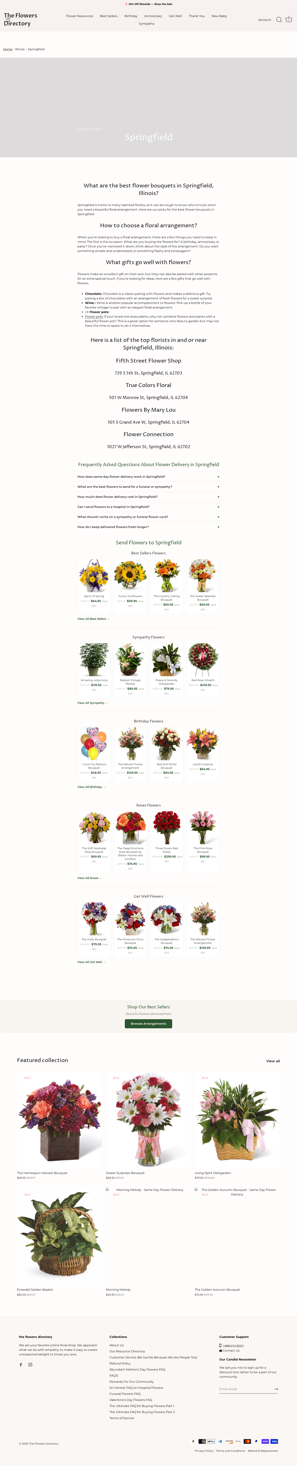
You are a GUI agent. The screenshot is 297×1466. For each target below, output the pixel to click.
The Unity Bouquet (94, 939)
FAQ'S (113, 1375)
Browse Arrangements (148, 1023)
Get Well (175, 16)
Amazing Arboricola (94, 680)
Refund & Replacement (263, 1450)
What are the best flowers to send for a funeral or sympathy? (124, 487)
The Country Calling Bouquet (166, 597)
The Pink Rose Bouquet (203, 850)
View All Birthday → (91, 787)
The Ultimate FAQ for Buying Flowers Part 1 (141, 1406)
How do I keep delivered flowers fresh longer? (113, 527)
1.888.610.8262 (231, 1346)
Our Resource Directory (127, 1351)
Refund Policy (120, 1363)
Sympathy (147, 23)
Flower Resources (79, 16)
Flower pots (94, 316)
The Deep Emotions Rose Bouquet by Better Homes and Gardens (130, 854)
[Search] (279, 20)
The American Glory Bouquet (130, 941)
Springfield (36, 49)
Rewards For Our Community (131, 1381)
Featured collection (42, 1060)
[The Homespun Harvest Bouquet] (59, 1120)
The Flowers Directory (20, 20)
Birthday (131, 16)
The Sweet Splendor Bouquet (203, 597)
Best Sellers (108, 16)
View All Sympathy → (92, 703)
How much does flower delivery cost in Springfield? (117, 497)
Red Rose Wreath (202, 680)
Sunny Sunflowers (130, 596)
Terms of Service (121, 1418)
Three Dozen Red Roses (166, 850)
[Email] (248, 1389)
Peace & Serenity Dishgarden (167, 681)
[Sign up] (276, 1389)
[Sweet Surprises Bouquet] (148, 1120)
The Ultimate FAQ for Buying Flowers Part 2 (142, 1412)
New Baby (219, 16)
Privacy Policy (204, 1450)
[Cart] (288, 20)
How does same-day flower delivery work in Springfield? (121, 476)
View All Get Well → (91, 962)
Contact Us (229, 1350)
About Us (116, 1345)
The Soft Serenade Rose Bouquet (94, 850)
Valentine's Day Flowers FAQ (130, 1400)
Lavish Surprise (203, 764)
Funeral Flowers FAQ (124, 1394)
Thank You (197, 16)
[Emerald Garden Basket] (59, 1237)
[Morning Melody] (148, 1237)
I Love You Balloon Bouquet (94, 766)
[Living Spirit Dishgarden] (237, 1120)
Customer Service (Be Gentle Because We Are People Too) (153, 1357)
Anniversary (153, 16)
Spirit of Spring (94, 596)
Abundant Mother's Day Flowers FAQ (137, 1369)
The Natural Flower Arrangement (130, 766)
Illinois (20, 49)
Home (8, 49)
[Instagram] (30, 1364)
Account (264, 20)
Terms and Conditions (230, 1450)
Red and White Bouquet (167, 766)
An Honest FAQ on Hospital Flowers (136, 1388)
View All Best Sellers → (93, 619)
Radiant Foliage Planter (130, 681)
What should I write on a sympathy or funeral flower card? (122, 517)
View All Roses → (89, 878)
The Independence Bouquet (167, 941)
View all (273, 1061)
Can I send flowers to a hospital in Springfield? (113, 507)
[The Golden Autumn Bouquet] (237, 1237)
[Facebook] (21, 1364)
